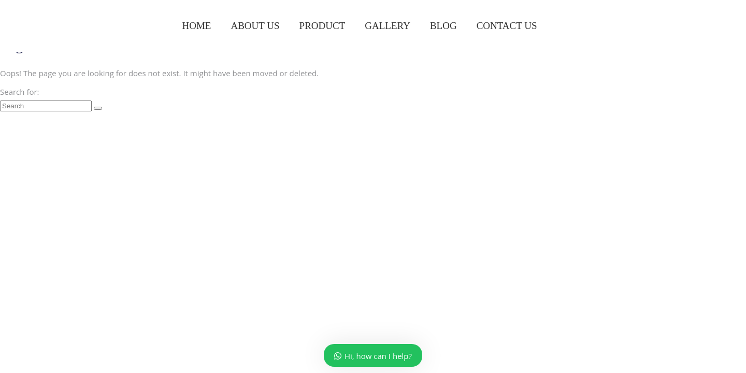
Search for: (19, 92)
